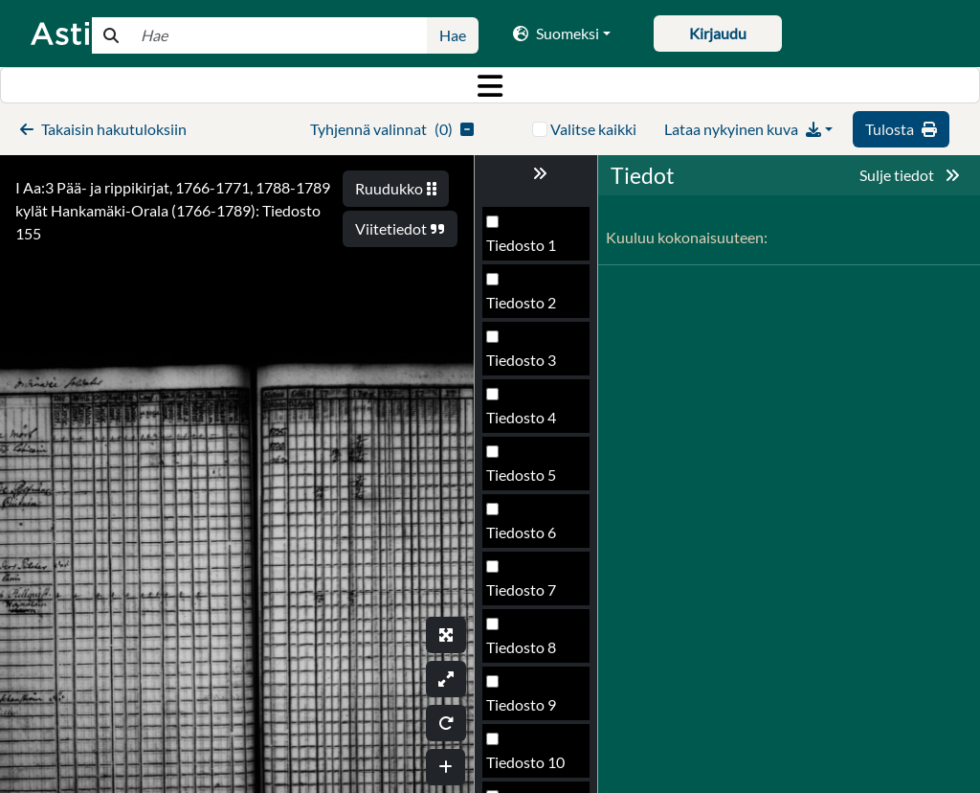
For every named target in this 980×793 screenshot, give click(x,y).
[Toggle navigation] (490, 85)
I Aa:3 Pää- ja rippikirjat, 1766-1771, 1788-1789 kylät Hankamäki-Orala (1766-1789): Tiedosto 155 (172, 210)
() (392, 129)
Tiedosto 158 (529, 653)
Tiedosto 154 (529, 423)
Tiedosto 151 (529, 250)
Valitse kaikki (593, 129)
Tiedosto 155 (529, 480)
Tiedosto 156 (529, 538)
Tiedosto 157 (529, 595)
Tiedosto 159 (529, 710)
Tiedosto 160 (529, 768)
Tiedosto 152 (529, 308)
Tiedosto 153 (529, 365)
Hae (452, 35)
